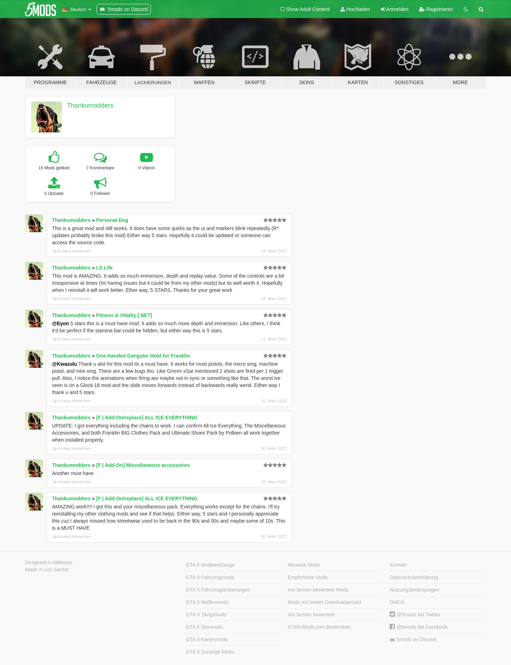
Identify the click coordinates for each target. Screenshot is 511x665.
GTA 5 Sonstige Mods (210, 652)
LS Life (104, 268)
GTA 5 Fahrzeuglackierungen (218, 590)
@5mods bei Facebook (418, 627)
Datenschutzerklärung (414, 577)
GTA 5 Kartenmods (207, 639)
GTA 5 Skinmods (204, 627)
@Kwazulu (64, 364)
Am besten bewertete (311, 614)
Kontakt (398, 565)
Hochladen (355, 9)
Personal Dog (112, 220)
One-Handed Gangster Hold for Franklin (143, 356)
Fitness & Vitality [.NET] (124, 315)
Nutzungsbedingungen (414, 590)
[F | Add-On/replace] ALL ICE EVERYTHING (146, 417)
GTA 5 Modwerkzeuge (210, 565)
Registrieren (436, 9)
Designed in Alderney (48, 562)
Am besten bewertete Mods (318, 590)
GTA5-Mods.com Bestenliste (319, 627)
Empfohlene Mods (308, 577)
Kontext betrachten (72, 251)
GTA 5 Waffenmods (207, 602)
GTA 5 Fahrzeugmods (210, 577)
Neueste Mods (304, 565)
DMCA (397, 602)
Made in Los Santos (47, 569)
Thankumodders (90, 105)
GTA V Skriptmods (206, 614)
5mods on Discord (413, 640)
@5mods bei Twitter (415, 614)
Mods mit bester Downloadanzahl (324, 602)
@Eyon (60, 323)
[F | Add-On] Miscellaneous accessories (143, 465)
